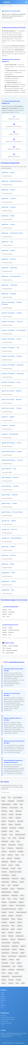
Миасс (13, 925)
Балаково (4, 902)
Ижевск (11, 817)
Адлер (23, 983)
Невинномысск (5, 952)
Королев (11, 905)
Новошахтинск (22, 956)
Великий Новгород (6, 892)
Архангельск (12, 851)
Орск (9, 885)
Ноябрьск (4, 959)
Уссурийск (4, 922)
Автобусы (3, 998)
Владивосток (11, 821)
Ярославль (20, 821)
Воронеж (4, 814)
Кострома (4, 871)
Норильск (4, 912)
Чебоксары (21, 838)
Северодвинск (12, 902)
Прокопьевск (15, 895)
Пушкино (10, 973)
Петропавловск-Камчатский (9, 908)
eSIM (2, 1007)
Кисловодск (5, 939)
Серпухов (12, 939)
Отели (2, 1001)
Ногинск (4, 983)
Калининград (5, 841)
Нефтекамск (15, 946)
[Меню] (26, 2)
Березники (12, 922)
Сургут (20, 861)
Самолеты (3, 996)
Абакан (13, 919)
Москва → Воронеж (8, 632)
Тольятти (4, 817)
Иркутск (4, 824)
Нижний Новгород (6, 804)
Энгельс (15, 898)
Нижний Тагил (19, 848)
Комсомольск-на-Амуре (15, 871)
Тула (9, 838)
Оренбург (21, 827)
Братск (22, 878)
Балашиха (16, 892)
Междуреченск (5, 976)
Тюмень (10, 824)
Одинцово (18, 932)
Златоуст (11, 912)
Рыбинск (22, 898)
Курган (3, 854)
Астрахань (4, 834)
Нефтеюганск (16, 942)
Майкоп (3, 932)
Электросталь (5, 925)
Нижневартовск (5, 878)
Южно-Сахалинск (20, 905)
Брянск (12, 841)
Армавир (21, 902)
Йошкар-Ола (15, 878)
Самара (15, 804)
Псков (9, 898)
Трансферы (3, 1000)
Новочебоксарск (6, 942)
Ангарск (12, 888)
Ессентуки (11, 979)
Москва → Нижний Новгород (10, 630)
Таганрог (14, 875)
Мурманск (13, 861)
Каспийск (18, 979)
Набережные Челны (20, 834)
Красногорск (15, 952)
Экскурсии (3, 1005)
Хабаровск (4, 827)
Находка (20, 919)
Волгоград (4, 811)
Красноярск (18, 811)
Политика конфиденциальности (7, 1017)
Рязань (11, 831)
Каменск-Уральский (21, 912)
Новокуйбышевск (6, 966)
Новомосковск (19, 936)
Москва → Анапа (7, 614)
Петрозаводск (5, 875)
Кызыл (17, 959)
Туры (2, 1003)
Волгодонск (19, 915)
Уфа (21, 807)
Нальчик (22, 881)
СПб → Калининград (8, 652)
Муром (22, 952)
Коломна (19, 929)
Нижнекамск (5, 888)
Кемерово (4, 831)
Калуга (17, 854)
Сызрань (20, 908)
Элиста (3, 973)
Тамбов (17, 865)
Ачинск (12, 963)
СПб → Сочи (5, 616)
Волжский (9, 858)
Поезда (2, 994)
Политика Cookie (4, 1021)
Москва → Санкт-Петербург (10, 646)
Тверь (3, 848)
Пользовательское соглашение (8, 1019)
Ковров (12, 929)
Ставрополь (10, 848)
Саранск (11, 865)
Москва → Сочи (6, 609)
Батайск (4, 956)
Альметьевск (5, 929)
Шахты (3, 885)
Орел (3, 858)
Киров (14, 838)
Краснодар (18, 814)
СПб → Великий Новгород (9, 650)
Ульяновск (18, 817)
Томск (17, 831)
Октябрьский (5, 963)
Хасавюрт (10, 936)
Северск (19, 963)
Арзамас (20, 966)
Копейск (4, 936)
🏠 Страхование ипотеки (6, 1023)
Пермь (11, 811)
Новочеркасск (5, 919)
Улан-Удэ (20, 844)
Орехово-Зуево (5, 949)
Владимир (20, 851)
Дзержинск (14, 881)
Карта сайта (3, 1015)
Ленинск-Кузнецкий (16, 976)
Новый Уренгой (20, 969)
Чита (22, 854)
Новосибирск (11, 800)
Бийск (22, 895)
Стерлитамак (5, 868)
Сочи (9, 797)
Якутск (19, 868)
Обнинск (4, 969)
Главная (3, 5)
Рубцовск (19, 925)
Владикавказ (5, 861)
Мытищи (4, 915)
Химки (3, 898)
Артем (16, 973)
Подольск (4, 905)
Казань (3, 800)
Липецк (3, 838)
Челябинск (4, 807)
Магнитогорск (12, 844)
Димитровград (5, 946)
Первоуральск (21, 939)
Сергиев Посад (12, 956)
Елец (14, 966)
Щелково (11, 959)
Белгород (4, 851)
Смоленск (10, 854)
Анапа (17, 983)
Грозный (13, 868)
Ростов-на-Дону (14, 807)
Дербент (14, 949)
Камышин (21, 949)
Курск (18, 841)
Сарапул (4, 979)
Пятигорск (10, 932)
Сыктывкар (15, 885)
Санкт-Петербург (17, 797)
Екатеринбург (20, 800)
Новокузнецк (13, 827)
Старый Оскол (20, 888)
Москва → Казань (7, 627)
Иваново (4, 844)
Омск (21, 804)
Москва (3, 797)
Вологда (4, 865)
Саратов (11, 814)
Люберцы (11, 915)
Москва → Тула (6, 634)
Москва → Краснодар (8, 612)
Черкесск (23, 946)
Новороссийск (5, 881)
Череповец (17, 858)
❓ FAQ (2, 1024)
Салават (19, 922)
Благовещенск (5, 895)
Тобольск (10, 983)
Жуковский (11, 969)
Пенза (11, 834)
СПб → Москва (6, 648)
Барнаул (4, 821)
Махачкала (17, 824)
